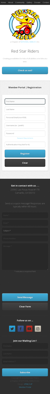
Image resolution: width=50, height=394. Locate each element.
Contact (46, 2)
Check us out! (25, 70)
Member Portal (25, 387)
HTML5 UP (28, 384)
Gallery (29, 2)
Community (19, 2)
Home (3, 2)
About (10, 2)
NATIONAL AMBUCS (29, 42)
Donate (37, 2)
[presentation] (25, 282)
